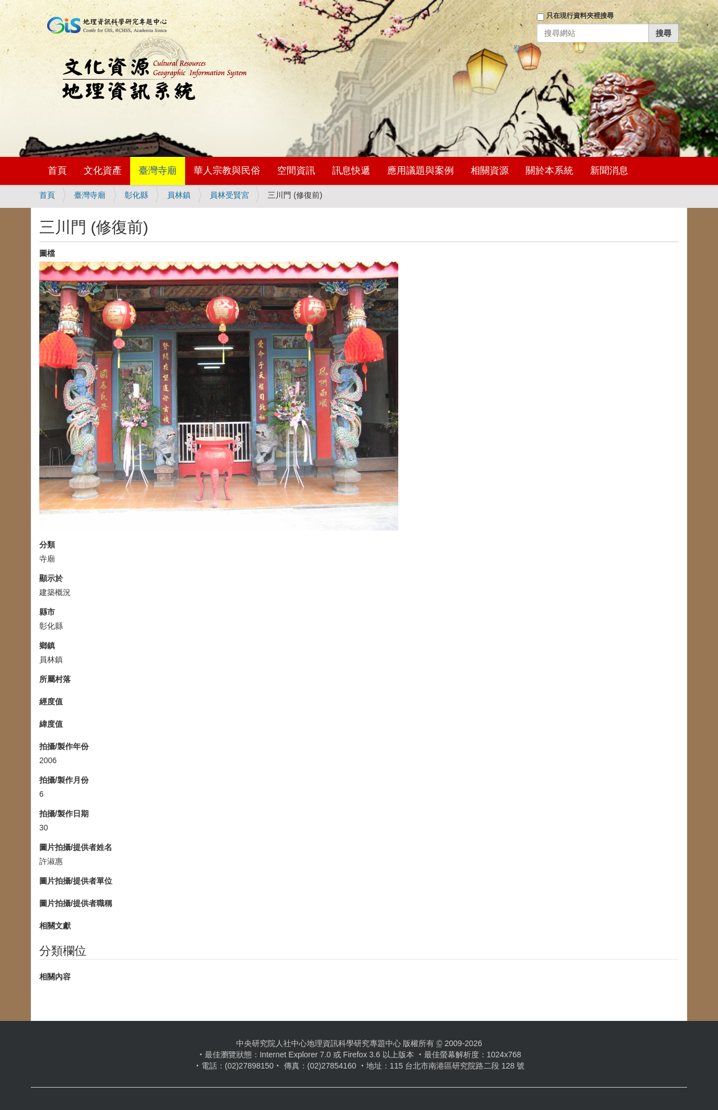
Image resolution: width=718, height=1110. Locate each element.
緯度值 (51, 723)
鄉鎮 (47, 645)
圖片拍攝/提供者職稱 (75, 903)
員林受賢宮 (229, 195)
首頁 (57, 170)
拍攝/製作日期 (64, 813)
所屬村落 (55, 679)
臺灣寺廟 (158, 170)
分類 (47, 544)
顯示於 (51, 578)
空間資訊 (296, 170)
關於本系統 (549, 170)
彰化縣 (136, 195)
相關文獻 (55, 925)
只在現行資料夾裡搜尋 (580, 16)
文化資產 (103, 170)
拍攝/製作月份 (64, 779)
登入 (521, 48)
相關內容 (55, 976)
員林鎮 (179, 195)
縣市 (47, 611)
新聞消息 (609, 170)
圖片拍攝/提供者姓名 (75, 847)
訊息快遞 (351, 170)
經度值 (51, 701)
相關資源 (490, 170)
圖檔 (47, 253)
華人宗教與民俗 (227, 170)
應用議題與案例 (420, 170)
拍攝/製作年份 (64, 746)
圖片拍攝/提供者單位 (75, 880)
